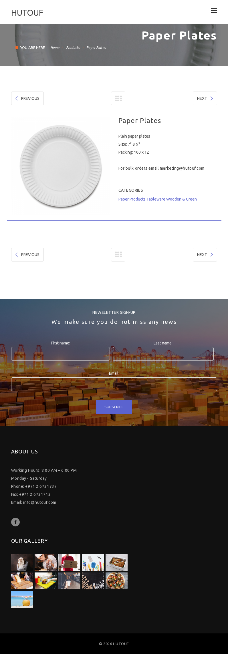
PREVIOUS (26, 98)
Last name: (163, 343)
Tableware (155, 199)
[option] (60, 166)
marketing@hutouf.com (182, 168)
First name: (60, 343)
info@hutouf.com (39, 502)
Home (54, 47)
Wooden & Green (181, 199)
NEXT (205, 98)
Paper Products (132, 199)
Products (73, 47)
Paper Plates (96, 47)
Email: (114, 373)
